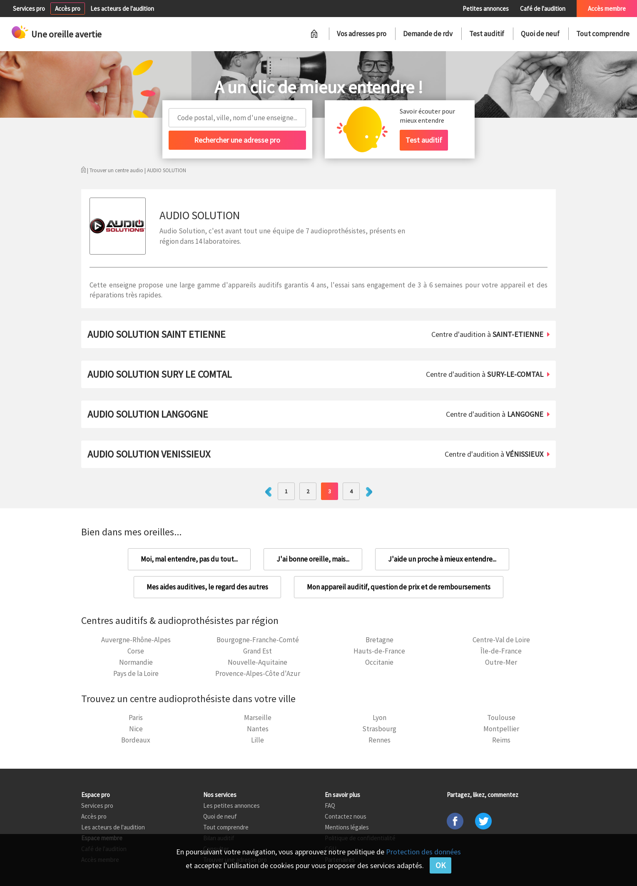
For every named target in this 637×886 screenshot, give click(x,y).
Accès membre (607, 8)
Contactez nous (345, 816)
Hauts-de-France (379, 651)
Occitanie (379, 662)
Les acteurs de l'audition (122, 8)
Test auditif (486, 33)
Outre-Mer (501, 662)
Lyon (379, 717)
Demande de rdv (428, 33)
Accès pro (67, 8)
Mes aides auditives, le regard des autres (207, 586)
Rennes (379, 740)
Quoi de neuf (540, 33)
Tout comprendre (603, 33)
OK (440, 865)
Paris (136, 717)
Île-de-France (501, 651)
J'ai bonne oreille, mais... (312, 559)
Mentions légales (347, 827)
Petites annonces (486, 8)
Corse (135, 651)
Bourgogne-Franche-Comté (257, 639)
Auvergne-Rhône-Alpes (136, 639)
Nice (136, 728)
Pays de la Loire (136, 673)
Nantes (258, 728)
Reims (501, 740)
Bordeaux (135, 740)
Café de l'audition (542, 8)
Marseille (257, 717)
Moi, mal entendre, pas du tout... (189, 559)
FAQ (330, 805)
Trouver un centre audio (116, 170)
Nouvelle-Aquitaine (257, 662)
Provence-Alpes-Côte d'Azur (257, 673)
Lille (257, 740)
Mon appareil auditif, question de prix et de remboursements (398, 586)
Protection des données (423, 851)
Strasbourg (379, 728)
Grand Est (257, 651)
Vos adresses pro (361, 33)
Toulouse (501, 717)
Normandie (136, 662)
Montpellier (501, 728)
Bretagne (379, 639)
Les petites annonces (231, 805)
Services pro (29, 8)
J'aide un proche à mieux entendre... (442, 559)
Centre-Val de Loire (501, 639)
